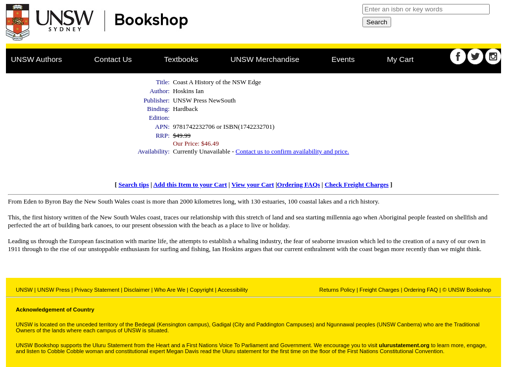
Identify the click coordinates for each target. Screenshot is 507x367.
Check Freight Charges (357, 184)
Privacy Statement (96, 290)
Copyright (201, 290)
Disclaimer (137, 290)
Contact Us (113, 59)
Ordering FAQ (421, 290)
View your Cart (252, 184)
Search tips (133, 184)
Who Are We (170, 290)
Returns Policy (337, 290)
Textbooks (181, 59)
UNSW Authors (36, 59)
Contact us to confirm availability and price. (292, 151)
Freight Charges (379, 290)
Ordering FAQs (298, 184)
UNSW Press (53, 290)
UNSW (24, 290)
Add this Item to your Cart (190, 184)
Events (343, 59)
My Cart (400, 59)
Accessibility (233, 290)
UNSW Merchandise (264, 59)
